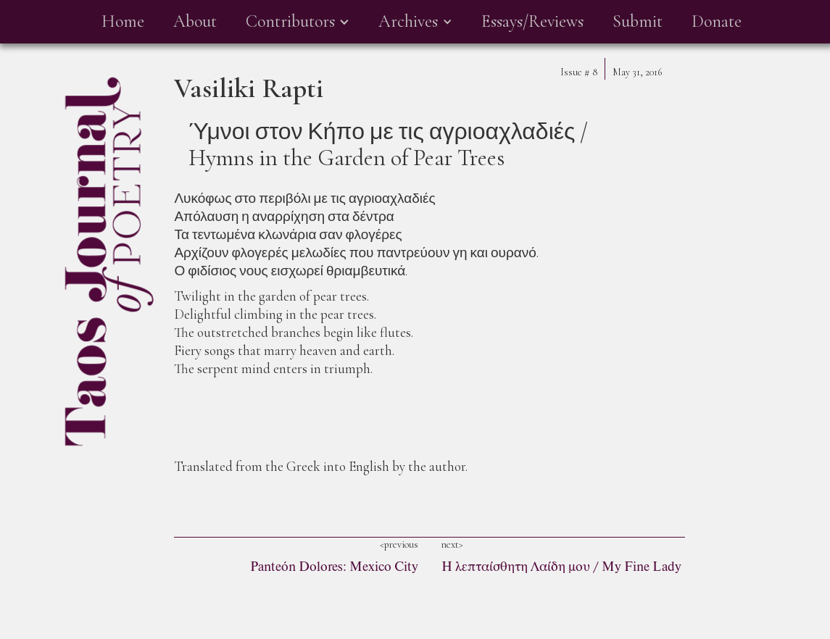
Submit (638, 21)
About (195, 21)
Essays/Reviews (532, 21)
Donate (717, 21)
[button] (297, 21)
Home (122, 21)
